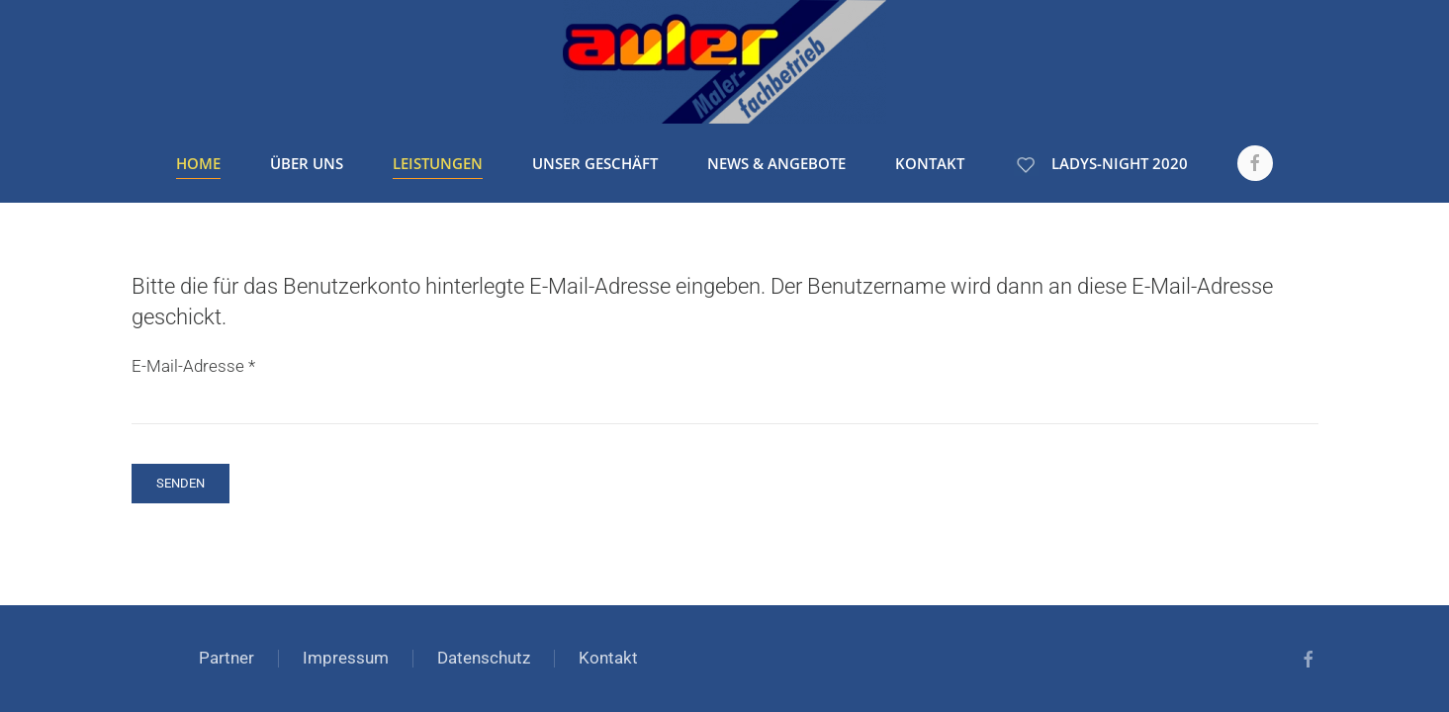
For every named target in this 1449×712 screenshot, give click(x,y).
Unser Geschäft (595, 163)
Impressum (346, 658)
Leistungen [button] (438, 163)
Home (198, 163)
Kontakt (929, 163)
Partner (226, 658)
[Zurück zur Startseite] (724, 62)
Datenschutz (483, 658)
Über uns (306, 163)
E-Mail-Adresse (193, 366)
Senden (180, 483)
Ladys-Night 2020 (1101, 163)
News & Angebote (776, 163)
